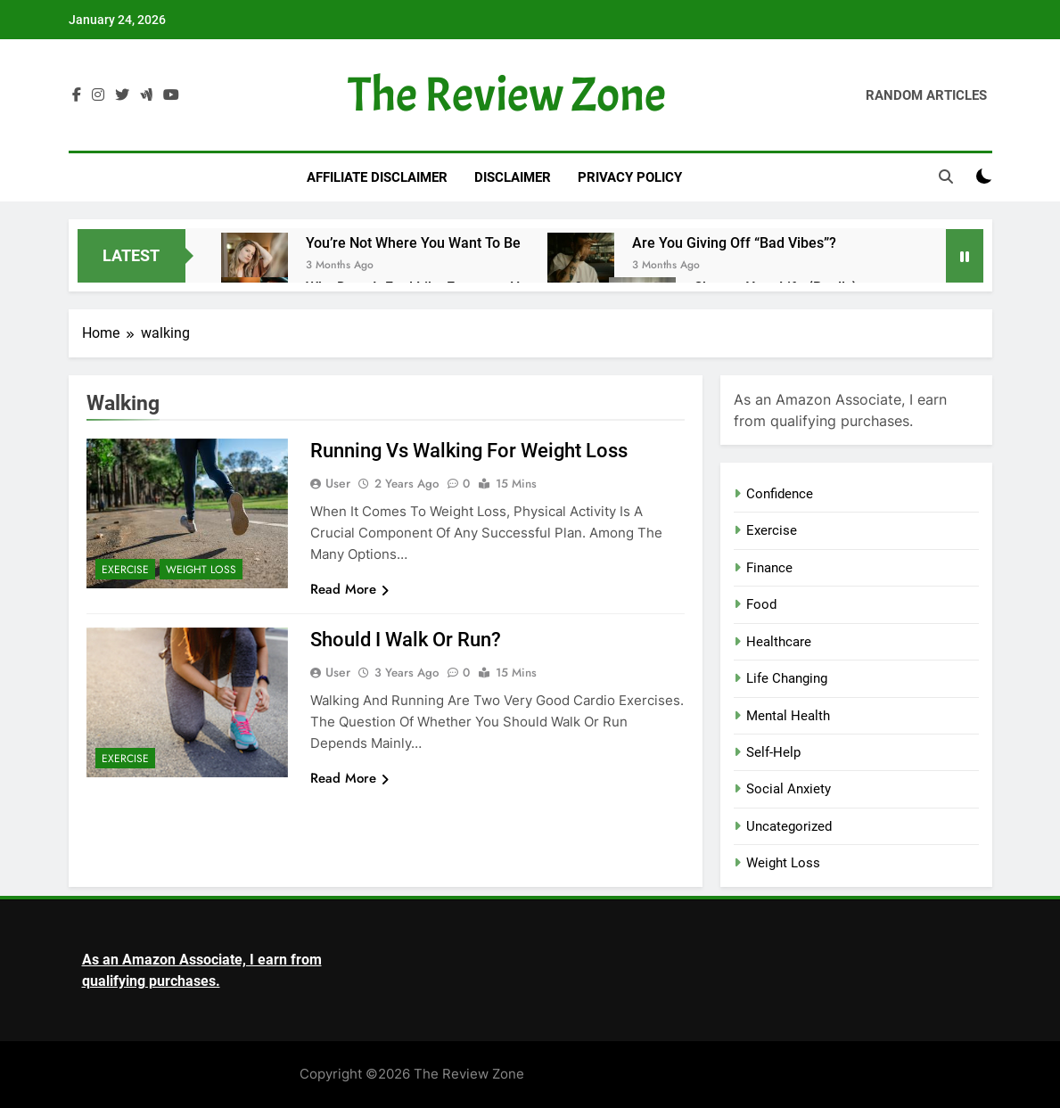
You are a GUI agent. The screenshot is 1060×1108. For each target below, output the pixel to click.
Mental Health (788, 716)
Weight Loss (201, 570)
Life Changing (786, 678)
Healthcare (778, 642)
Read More (349, 589)
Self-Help (773, 752)
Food (761, 604)
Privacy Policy (630, 177)
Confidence (779, 494)
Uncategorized (789, 826)
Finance (769, 568)
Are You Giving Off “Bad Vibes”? (734, 242)
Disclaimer (512, 177)
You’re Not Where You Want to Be (413, 242)
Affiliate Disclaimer (377, 177)
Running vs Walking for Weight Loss (469, 450)
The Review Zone (507, 95)
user (337, 483)
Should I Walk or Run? (405, 639)
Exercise (125, 570)
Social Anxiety (788, 789)
